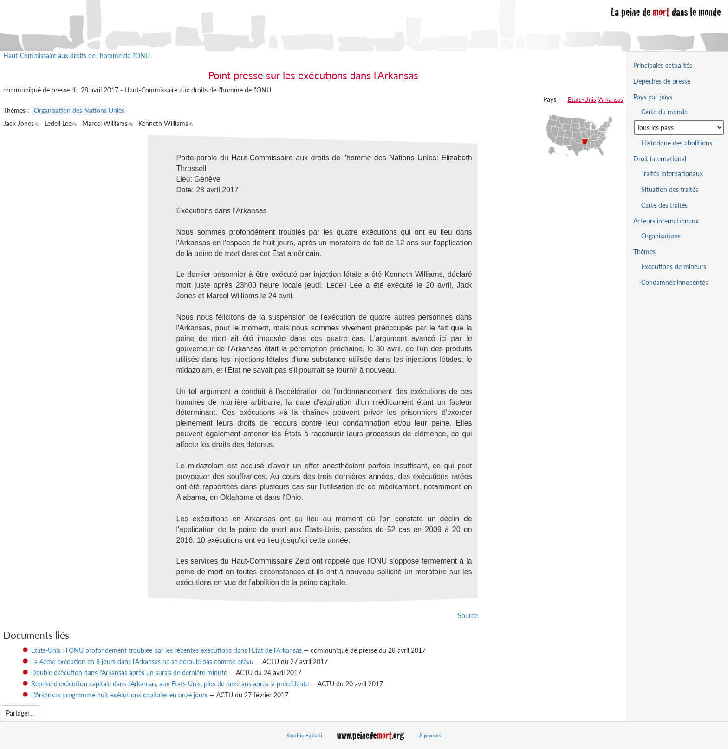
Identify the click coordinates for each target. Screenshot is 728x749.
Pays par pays (652, 97)
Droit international (659, 159)
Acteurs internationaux (666, 221)
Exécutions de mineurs (673, 266)
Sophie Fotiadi (304, 735)
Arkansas (611, 99)
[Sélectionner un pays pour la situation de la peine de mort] (679, 127)
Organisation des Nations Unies (79, 110)
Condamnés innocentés (674, 282)
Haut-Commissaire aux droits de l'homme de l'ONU (76, 55)
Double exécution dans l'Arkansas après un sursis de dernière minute (129, 673)
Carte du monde (664, 112)
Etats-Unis (582, 99)
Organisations (661, 236)
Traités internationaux (672, 173)
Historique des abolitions (676, 143)
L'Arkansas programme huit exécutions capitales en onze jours (119, 695)
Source (468, 615)
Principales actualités (662, 65)
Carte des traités (664, 205)
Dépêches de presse (661, 81)
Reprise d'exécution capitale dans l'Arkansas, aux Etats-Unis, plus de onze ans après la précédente (170, 684)
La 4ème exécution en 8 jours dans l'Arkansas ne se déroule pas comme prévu (142, 661)
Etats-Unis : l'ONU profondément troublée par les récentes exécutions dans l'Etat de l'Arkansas (166, 650)
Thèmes (644, 252)
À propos (430, 735)
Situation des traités (669, 189)
